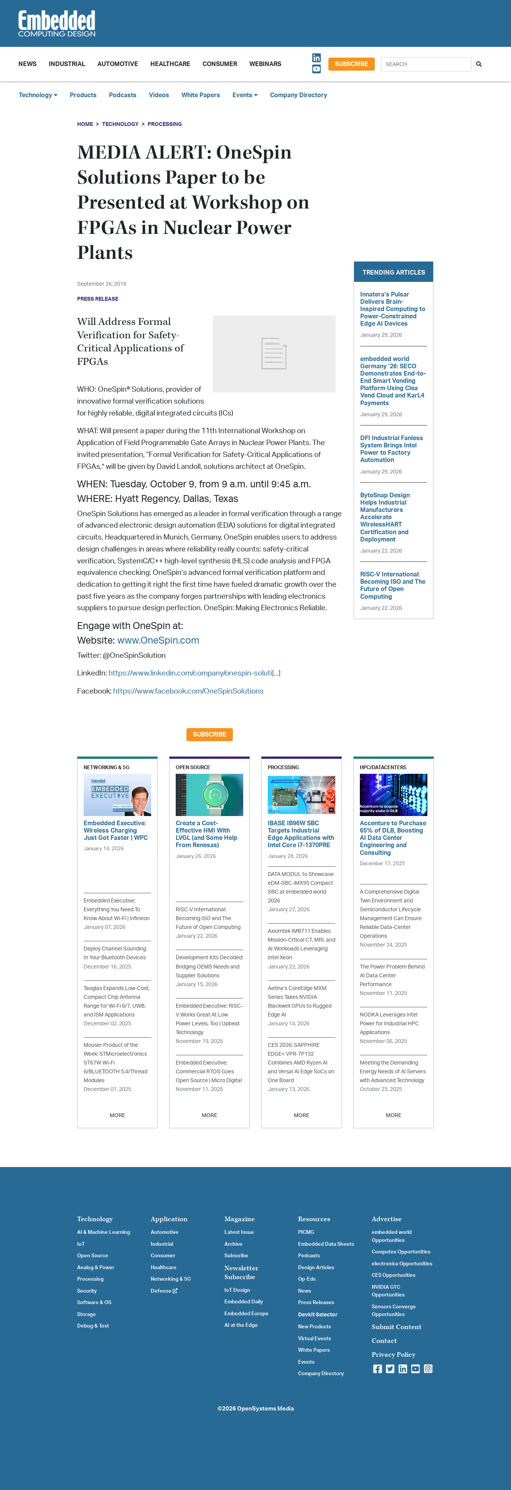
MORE (117, 1115)
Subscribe (351, 64)
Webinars (265, 64)
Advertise (387, 1219)
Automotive (117, 64)
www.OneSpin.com (158, 641)
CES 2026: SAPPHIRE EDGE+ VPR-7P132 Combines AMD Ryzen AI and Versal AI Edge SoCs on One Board (301, 1062)
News (304, 1291)
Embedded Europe (246, 1313)
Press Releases (316, 1302)
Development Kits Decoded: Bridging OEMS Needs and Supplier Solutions (209, 966)
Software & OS (94, 1302)
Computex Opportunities (401, 1252)
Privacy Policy (393, 1354)
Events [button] (245, 95)
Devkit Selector (318, 1315)
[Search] (426, 64)
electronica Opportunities (402, 1264)
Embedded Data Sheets (326, 1244)
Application (169, 1219)
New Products (314, 1326)
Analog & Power (95, 1267)
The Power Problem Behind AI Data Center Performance (392, 975)
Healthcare (170, 64)
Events (306, 1362)
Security (87, 1291)
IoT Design (237, 1290)
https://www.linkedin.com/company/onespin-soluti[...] (194, 673)
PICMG (306, 1232)
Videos (159, 95)
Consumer (220, 64)
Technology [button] (38, 95)
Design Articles (316, 1267)
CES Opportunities (393, 1275)
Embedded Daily (243, 1302)
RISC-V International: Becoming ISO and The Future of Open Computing (208, 918)
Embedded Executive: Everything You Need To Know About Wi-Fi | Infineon (117, 909)
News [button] (27, 64)
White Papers (200, 95)
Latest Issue (239, 1232)
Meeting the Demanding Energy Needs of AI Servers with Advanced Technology (393, 1071)
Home (85, 124)
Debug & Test (93, 1326)
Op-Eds (307, 1279)
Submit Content (397, 1327)
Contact (384, 1340)
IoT (81, 1244)
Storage (86, 1314)
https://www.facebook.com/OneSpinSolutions (188, 691)
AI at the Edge (241, 1325)
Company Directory (298, 95)
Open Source (92, 1255)
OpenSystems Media (265, 1409)
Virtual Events (314, 1338)
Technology (120, 124)
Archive (233, 1244)
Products (83, 95)
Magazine (239, 1219)
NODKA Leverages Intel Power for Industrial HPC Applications (389, 1023)
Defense (164, 1291)
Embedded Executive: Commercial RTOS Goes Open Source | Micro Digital (209, 1071)
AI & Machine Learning (103, 1232)
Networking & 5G (171, 1279)
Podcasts (123, 95)
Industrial (67, 64)
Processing (165, 124)
